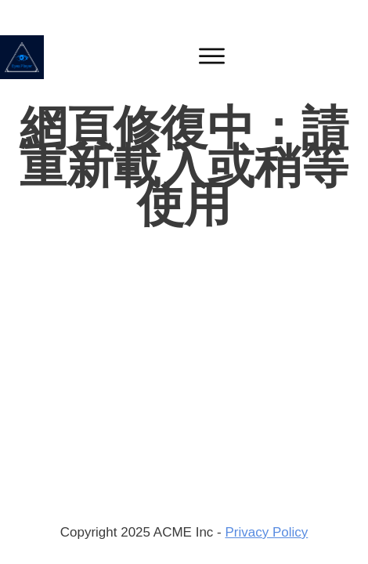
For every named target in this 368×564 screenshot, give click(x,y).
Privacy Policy (266, 532)
